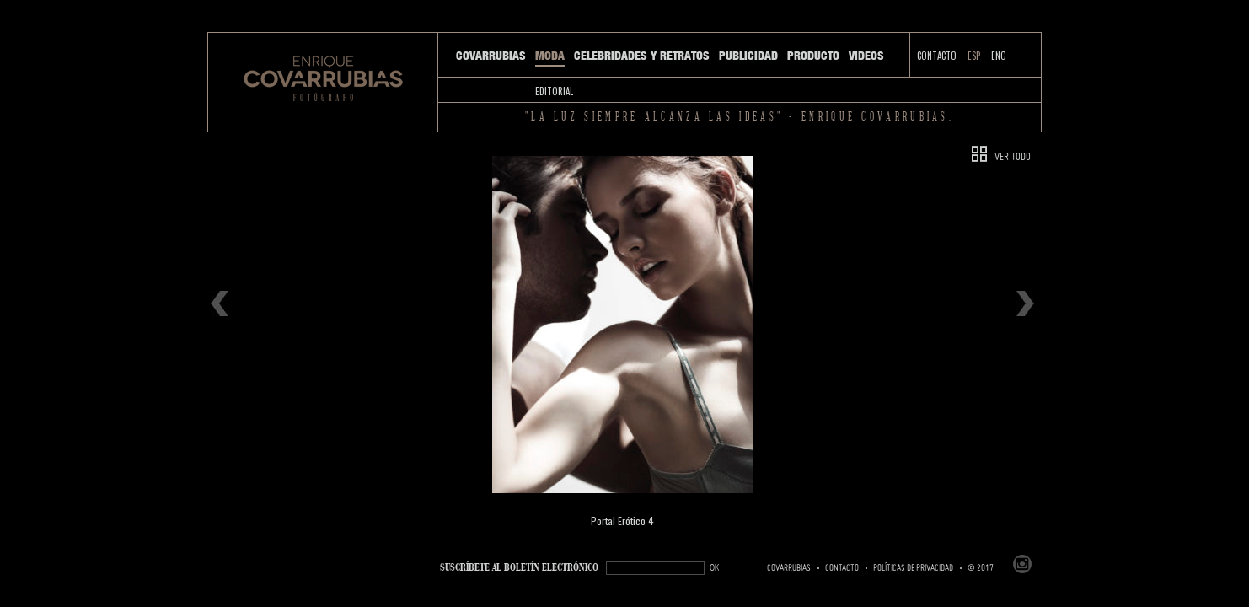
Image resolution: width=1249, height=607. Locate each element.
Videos (866, 55)
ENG (998, 55)
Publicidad (748, 55)
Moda (550, 55)
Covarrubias (491, 55)
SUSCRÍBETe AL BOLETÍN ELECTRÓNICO (519, 567)
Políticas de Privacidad (913, 568)
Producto (813, 55)
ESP (974, 55)
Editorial (554, 91)
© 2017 (981, 568)
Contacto (937, 55)
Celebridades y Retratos (642, 55)
